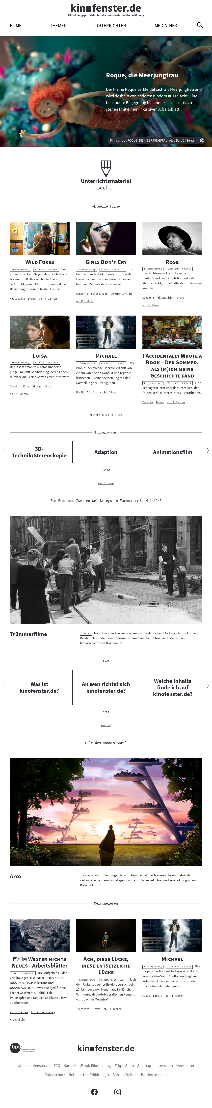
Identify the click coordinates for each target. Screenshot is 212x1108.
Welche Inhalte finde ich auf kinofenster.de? (172, 687)
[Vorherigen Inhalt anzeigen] (4, 451)
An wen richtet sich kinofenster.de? (106, 687)
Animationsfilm (172, 452)
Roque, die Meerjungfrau (142, 75)
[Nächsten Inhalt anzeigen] (208, 451)
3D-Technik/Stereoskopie (39, 452)
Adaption (105, 452)
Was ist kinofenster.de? (39, 687)
